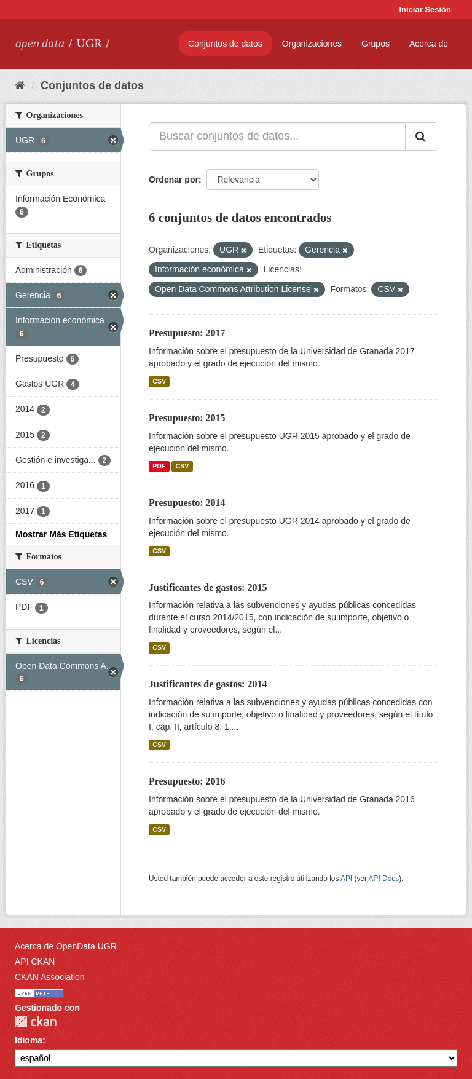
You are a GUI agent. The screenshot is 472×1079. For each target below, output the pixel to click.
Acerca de (428, 44)
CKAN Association (50, 977)
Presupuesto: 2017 (187, 333)
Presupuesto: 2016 (187, 781)
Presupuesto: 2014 (187, 502)
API (346, 878)
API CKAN (35, 961)
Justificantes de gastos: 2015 (208, 587)
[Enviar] (421, 136)
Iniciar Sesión (425, 9)
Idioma (28, 1040)
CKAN (36, 1021)
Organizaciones (312, 44)
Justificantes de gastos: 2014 (208, 684)
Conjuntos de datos (225, 44)
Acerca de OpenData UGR (66, 946)
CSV (159, 381)
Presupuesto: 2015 (187, 418)
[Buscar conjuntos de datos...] (277, 136)
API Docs (384, 878)
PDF (158, 466)
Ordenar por (174, 179)
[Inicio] (20, 85)
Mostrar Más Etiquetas (61, 534)
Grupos (375, 44)
